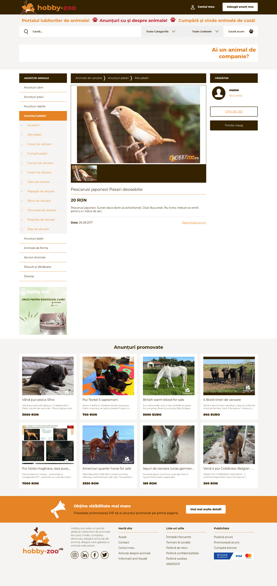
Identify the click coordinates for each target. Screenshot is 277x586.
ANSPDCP (173, 564)
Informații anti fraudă (132, 558)
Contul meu (126, 548)
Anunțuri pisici (34, 97)
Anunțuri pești (33, 238)
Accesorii (34, 125)
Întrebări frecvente (178, 537)
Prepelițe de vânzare (41, 219)
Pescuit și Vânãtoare (37, 267)
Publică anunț (223, 537)
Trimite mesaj (234, 125)
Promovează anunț (226, 542)
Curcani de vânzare (40, 163)
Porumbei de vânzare (42, 210)
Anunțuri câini (33, 87)
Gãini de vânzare (39, 182)
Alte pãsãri (35, 134)
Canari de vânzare (40, 144)
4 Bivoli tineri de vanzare (222, 400)
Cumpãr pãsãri (37, 153)
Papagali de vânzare (41, 191)
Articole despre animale (134, 553)
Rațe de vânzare (38, 229)
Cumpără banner (225, 548)
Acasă (122, 537)
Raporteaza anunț (194, 222)
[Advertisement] (112, 53)
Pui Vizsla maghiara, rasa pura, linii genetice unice (45, 468)
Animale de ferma (36, 248)
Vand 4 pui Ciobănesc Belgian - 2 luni (228, 468)
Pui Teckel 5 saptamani (100, 400)
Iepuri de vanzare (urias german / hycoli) (168, 468)
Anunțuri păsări (35, 116)
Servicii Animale (35, 257)
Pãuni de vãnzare (39, 201)
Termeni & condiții (178, 542)
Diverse (29, 276)
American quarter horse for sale (107, 468)
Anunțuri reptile (34, 106)
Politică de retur (177, 548)
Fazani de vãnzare (40, 172)
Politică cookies (176, 558)
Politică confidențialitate (182, 553)
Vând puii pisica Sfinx (38, 400)
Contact (123, 542)
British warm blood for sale (163, 400)
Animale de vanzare (89, 78)
